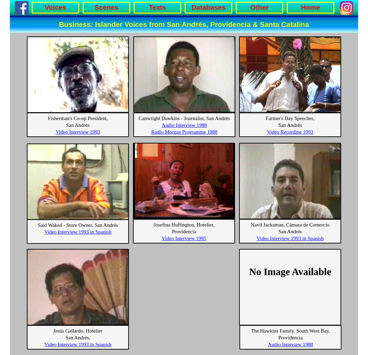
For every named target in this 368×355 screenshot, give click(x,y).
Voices (55, 7)
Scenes (106, 7)
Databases (208, 7)
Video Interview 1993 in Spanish (289, 238)
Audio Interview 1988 (184, 125)
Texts (157, 7)
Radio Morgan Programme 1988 (184, 132)
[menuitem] (56, 7)
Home (310, 7)
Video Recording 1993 (290, 132)
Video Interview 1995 (184, 238)
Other (259, 7)
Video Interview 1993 (78, 132)
